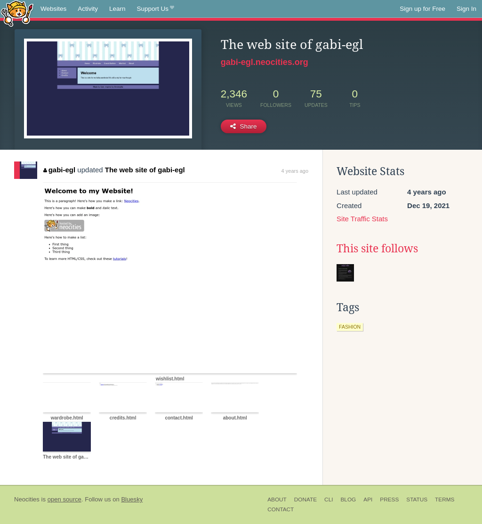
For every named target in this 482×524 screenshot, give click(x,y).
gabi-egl (59, 170)
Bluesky (132, 499)
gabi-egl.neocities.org (264, 62)
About (277, 499)
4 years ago (294, 171)
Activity (88, 8)
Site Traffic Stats (362, 219)
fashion (350, 327)
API (367, 499)
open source (64, 499)
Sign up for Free (422, 8)
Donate (305, 499)
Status (416, 499)
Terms (444, 499)
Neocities (27, 499)
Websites (53, 8)
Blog (348, 499)
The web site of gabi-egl (145, 170)
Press (389, 499)
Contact (280, 509)
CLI (328, 499)
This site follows (377, 248)
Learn (117, 8)
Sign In (466, 8)
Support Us (155, 9)
